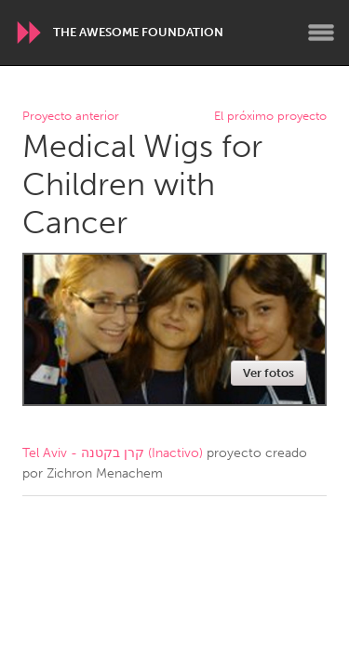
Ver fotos (268, 373)
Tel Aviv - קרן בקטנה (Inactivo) (112, 453)
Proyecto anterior (70, 117)
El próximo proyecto (270, 117)
